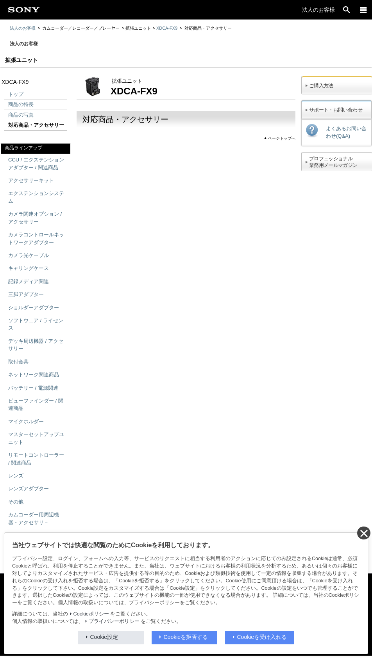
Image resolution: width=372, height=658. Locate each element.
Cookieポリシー (91, 614)
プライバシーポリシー (114, 621)
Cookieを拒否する (186, 637)
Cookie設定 (104, 637)
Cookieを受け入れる (262, 637)
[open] (346, 10)
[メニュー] (363, 10)
